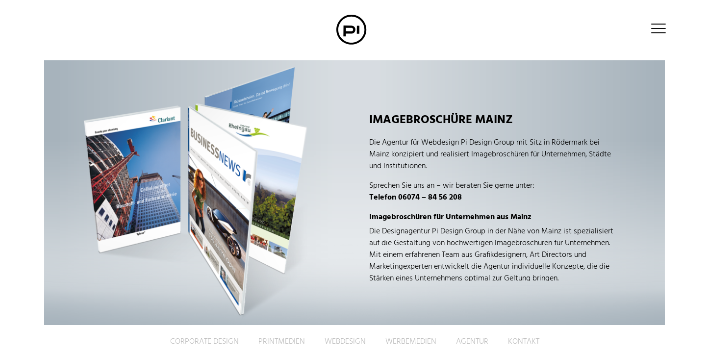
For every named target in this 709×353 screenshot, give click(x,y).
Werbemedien (410, 341)
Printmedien (281, 341)
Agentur (472, 341)
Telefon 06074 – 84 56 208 (415, 197)
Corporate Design (204, 341)
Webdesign (345, 341)
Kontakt (523, 341)
